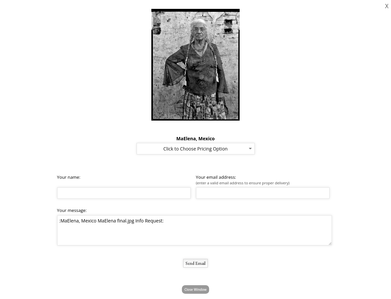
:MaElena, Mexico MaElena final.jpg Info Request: (194, 230)
